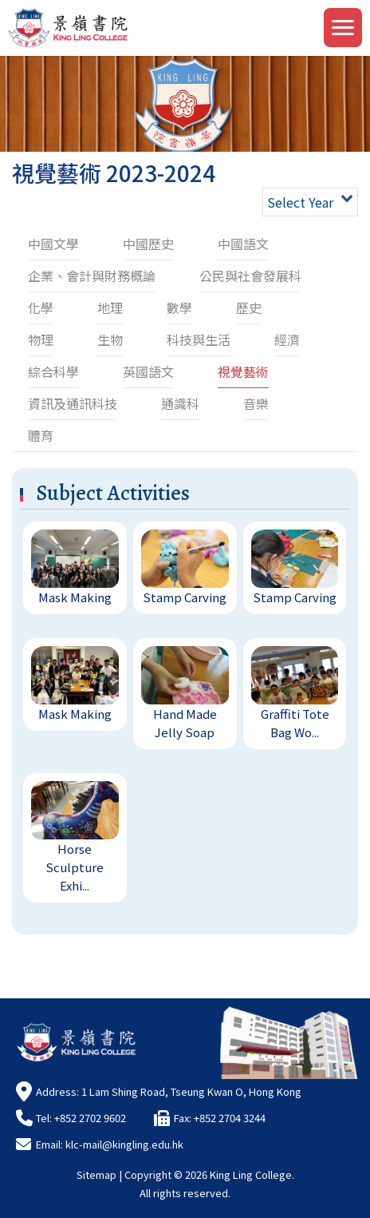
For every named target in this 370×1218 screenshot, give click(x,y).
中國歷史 (148, 243)
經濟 (287, 339)
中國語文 (243, 243)
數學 (179, 307)
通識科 (180, 403)
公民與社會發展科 (250, 275)
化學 (40, 307)
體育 (40, 435)
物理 (40, 339)
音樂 (256, 403)
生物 (110, 339)
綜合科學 (53, 371)
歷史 (249, 307)
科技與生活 (198, 339)
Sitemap (96, 1174)
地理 (110, 307)
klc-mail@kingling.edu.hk (124, 1144)
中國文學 (53, 243)
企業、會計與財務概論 (91, 275)
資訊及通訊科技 (72, 403)
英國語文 (148, 371)
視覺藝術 (243, 371)
